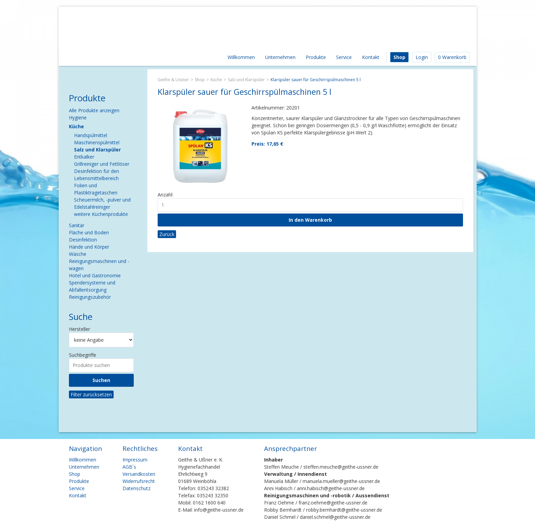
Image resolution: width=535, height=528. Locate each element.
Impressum (134, 459)
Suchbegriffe (82, 355)
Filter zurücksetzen (91, 394)
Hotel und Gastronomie (95, 275)
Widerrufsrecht (138, 481)
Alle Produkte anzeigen (94, 110)
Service (344, 57)
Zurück (166, 234)
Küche (216, 80)
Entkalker (84, 156)
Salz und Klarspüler (246, 80)
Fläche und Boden (89, 232)
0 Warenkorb (452, 57)
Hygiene (78, 117)
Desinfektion (83, 239)
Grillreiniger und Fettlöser (101, 164)
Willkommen (241, 57)
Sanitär (76, 225)
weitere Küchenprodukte (101, 214)
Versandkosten (138, 474)
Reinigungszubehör (90, 297)
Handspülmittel (90, 135)
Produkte (316, 57)
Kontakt (370, 57)
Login (422, 57)
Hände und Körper (89, 247)
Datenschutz (136, 488)
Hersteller (79, 329)
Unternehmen (280, 57)
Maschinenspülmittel (96, 142)
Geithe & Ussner (173, 80)
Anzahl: (165, 194)
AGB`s (129, 467)
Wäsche (77, 254)
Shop (399, 57)
